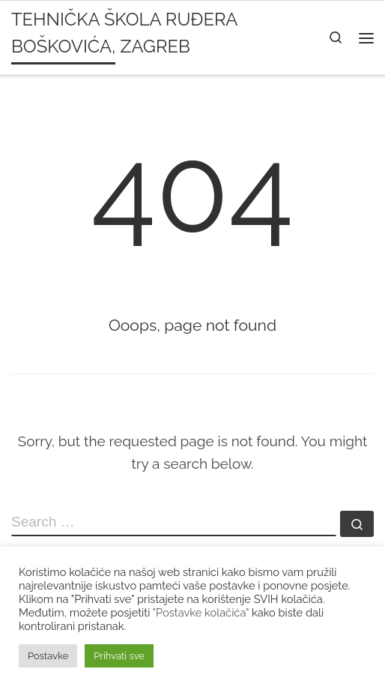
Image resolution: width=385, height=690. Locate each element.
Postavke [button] (48, 656)
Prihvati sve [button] (119, 656)
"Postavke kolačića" (201, 612)
